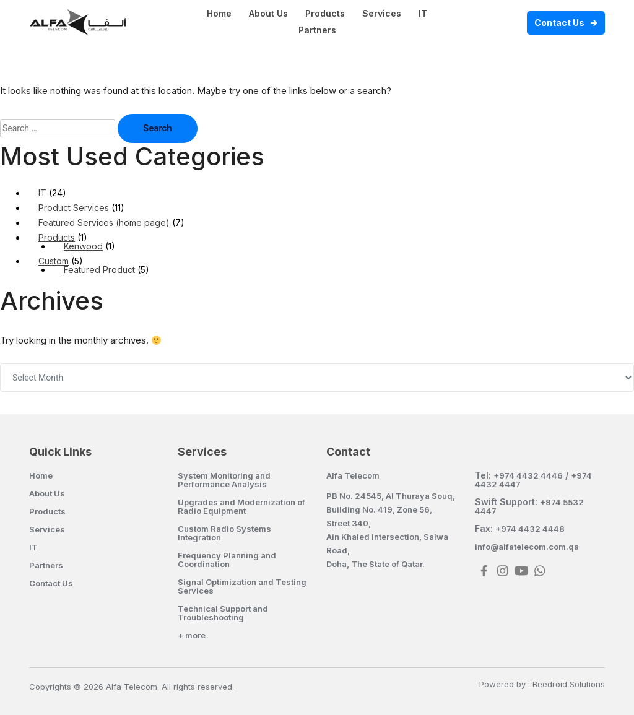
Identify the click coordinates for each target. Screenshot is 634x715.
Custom (53, 261)
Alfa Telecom (353, 475)
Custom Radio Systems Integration (224, 533)
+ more (192, 635)
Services (381, 13)
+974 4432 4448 (530, 529)
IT (423, 13)
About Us (268, 13)
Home (219, 13)
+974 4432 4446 (528, 475)
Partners (317, 30)
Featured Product (99, 269)
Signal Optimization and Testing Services (242, 586)
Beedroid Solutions (568, 684)
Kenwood (83, 246)
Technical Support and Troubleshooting (223, 613)
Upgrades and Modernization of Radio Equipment (241, 506)
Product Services (73, 207)
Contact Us (559, 22)
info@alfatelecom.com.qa (527, 547)
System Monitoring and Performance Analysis (224, 479)
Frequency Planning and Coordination (227, 559)
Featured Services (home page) (104, 222)
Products (325, 13)
